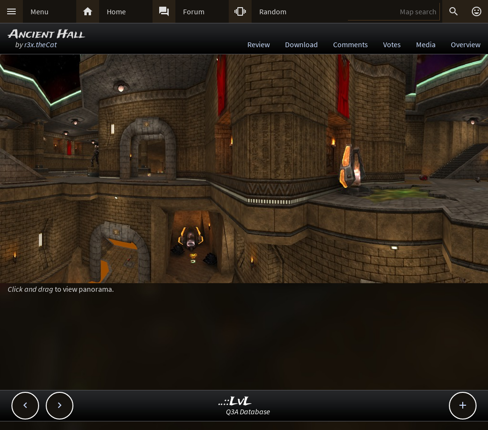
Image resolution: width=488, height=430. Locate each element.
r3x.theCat (40, 44)
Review (258, 44)
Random (272, 11)
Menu (39, 11)
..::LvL (235, 401)
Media (426, 44)
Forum (193, 11)
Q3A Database (248, 411)
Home (116, 11)
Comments (350, 44)
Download (301, 44)
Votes (392, 44)
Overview (465, 44)
